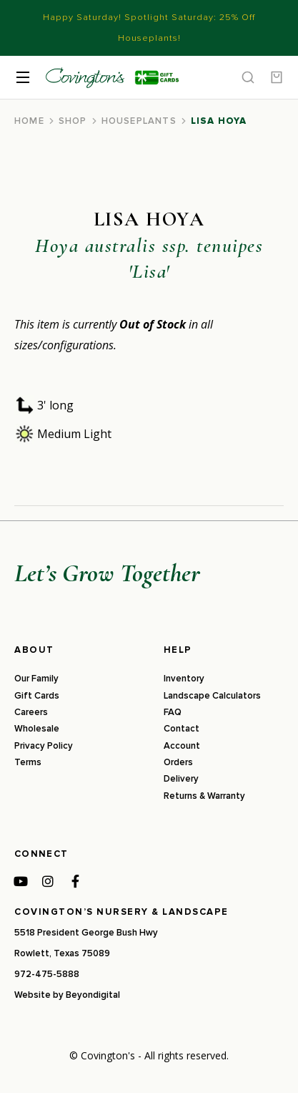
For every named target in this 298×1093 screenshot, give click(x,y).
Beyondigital (93, 995)
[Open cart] (276, 77)
